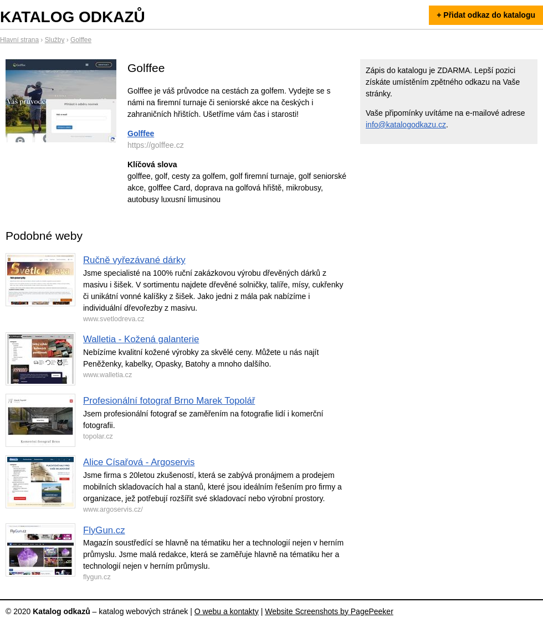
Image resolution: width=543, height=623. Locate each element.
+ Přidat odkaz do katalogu (486, 15)
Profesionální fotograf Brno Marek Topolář (169, 400)
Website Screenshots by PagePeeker (329, 611)
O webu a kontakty (226, 611)
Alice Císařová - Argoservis (138, 462)
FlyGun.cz (104, 530)
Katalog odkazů (72, 16)
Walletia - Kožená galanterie (141, 339)
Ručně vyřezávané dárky (134, 260)
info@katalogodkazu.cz (406, 124)
